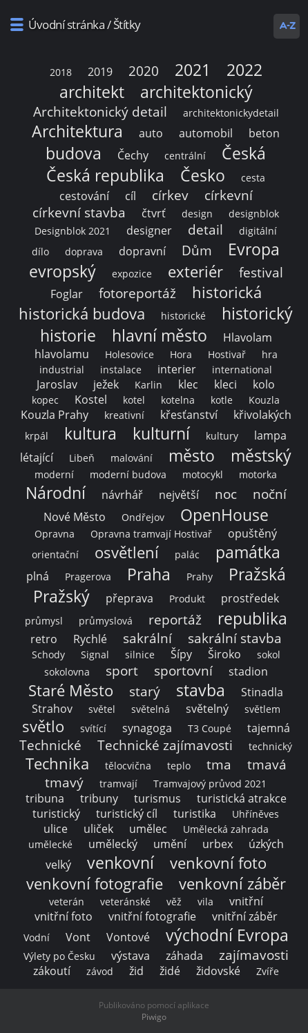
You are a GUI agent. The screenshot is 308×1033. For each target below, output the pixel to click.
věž (174, 901)
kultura (90, 433)
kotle (222, 399)
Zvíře (267, 971)
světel (101, 709)
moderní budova (128, 474)
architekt (91, 92)
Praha (149, 574)
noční (270, 493)
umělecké (50, 844)
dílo (40, 251)
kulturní (161, 433)
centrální (185, 155)
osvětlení (127, 552)
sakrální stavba (235, 638)
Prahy (199, 576)
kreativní (124, 415)
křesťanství (189, 414)
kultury (222, 435)
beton (264, 133)
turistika (194, 813)
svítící (93, 728)
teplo (179, 765)
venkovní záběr (232, 884)
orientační (55, 554)
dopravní (142, 251)
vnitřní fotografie (152, 916)
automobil (206, 133)
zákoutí (51, 970)
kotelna (178, 399)
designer (149, 230)
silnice (140, 654)
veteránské (125, 901)
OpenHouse (224, 515)
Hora (181, 354)
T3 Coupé (209, 728)
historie (68, 335)
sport (122, 670)
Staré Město (70, 690)
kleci (225, 384)
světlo (43, 726)
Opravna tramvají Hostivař (151, 533)
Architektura (77, 131)
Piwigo (154, 1017)
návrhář (122, 494)
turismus (157, 798)
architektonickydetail (231, 112)
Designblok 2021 (72, 230)
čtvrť (154, 213)
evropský (62, 271)
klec (188, 384)
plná (37, 576)
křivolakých (262, 414)
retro (43, 639)
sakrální (147, 638)
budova (74, 153)
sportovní (183, 670)
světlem (262, 709)
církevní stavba (79, 212)
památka (247, 552)
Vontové (128, 937)
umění (169, 844)
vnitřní (246, 901)
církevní (228, 195)
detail (205, 229)
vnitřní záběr (245, 916)
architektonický (196, 92)
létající (36, 457)
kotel (134, 399)
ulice (56, 828)
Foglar (66, 294)
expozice (132, 273)
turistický (56, 813)
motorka (258, 474)
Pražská (257, 574)
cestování (84, 196)
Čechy (132, 155)
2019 (100, 71)
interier (176, 369)
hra (270, 354)
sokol (268, 654)
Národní (56, 493)
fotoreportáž (137, 293)
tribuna (45, 798)
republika (252, 618)
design (197, 213)
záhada (184, 955)
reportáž (175, 619)
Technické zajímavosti (165, 745)
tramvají (118, 783)
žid (136, 970)
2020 (143, 70)
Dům (197, 250)
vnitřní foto (64, 916)
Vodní (36, 937)
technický (270, 746)
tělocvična (128, 765)
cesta (253, 177)
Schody (48, 654)
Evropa (254, 249)
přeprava (129, 598)
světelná (150, 709)
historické (183, 315)
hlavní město (159, 335)
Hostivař (227, 354)
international (242, 369)
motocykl (202, 474)
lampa (270, 435)
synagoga (147, 728)
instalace (121, 369)
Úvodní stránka (66, 24)
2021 (193, 70)
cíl (130, 196)
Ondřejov (143, 517)
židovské (218, 970)
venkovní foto (218, 863)
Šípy (181, 654)
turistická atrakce (242, 798)
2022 (244, 70)
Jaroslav (57, 384)
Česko (202, 175)
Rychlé (90, 639)
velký (58, 864)
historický (257, 313)
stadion (248, 671)
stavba (200, 690)
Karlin (148, 384)
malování (131, 457)
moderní (54, 474)
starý (144, 691)
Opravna (55, 533)
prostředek (250, 598)
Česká (244, 153)
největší (179, 494)
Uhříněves (255, 813)
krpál (36, 435)
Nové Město (75, 516)
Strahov (52, 708)
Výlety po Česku (59, 956)
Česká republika (105, 175)
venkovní (120, 863)
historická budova (82, 314)
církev (170, 195)
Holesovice (129, 354)
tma (218, 764)
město (192, 455)
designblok (254, 213)
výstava (130, 955)
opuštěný (252, 533)
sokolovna (67, 671)
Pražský (61, 596)
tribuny (99, 798)
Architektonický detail (100, 111)
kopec (45, 399)
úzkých (266, 844)
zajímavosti (254, 954)
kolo (264, 384)
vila (205, 901)
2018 (61, 72)
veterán (66, 901)
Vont (78, 937)
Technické (50, 745)
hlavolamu (62, 354)
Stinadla (262, 692)
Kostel (91, 399)
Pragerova (88, 576)
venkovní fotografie (94, 884)
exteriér (195, 272)
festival (261, 272)
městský (261, 455)
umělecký (112, 844)
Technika (57, 764)
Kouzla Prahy (54, 414)
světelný (207, 708)
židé (170, 970)
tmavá (267, 764)
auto (151, 133)
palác (187, 554)
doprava (84, 251)
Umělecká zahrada (226, 829)
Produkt (187, 598)
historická (227, 292)
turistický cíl (126, 813)
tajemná (268, 728)
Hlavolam (247, 337)
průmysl (44, 620)
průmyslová (106, 620)
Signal (95, 654)
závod (99, 971)
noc (226, 493)
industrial (61, 369)
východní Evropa (227, 935)
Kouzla (264, 399)
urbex (217, 844)
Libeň (82, 457)
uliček (98, 828)
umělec (148, 828)
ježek (106, 384)
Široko (224, 654)
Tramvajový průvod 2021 (210, 783)
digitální (258, 230)
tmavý (64, 782)
